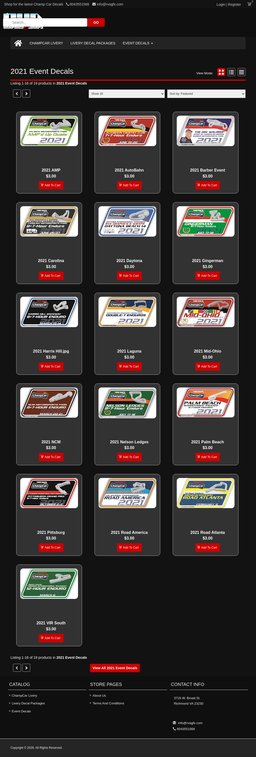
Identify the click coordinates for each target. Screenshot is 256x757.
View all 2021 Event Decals (114, 668)
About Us (99, 695)
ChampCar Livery (46, 43)
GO (237, 22)
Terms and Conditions (108, 703)
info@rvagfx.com (107, 4)
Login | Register (228, 4)
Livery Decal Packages (92, 43)
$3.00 (51, 176)
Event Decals (138, 43)
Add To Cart (50, 185)
